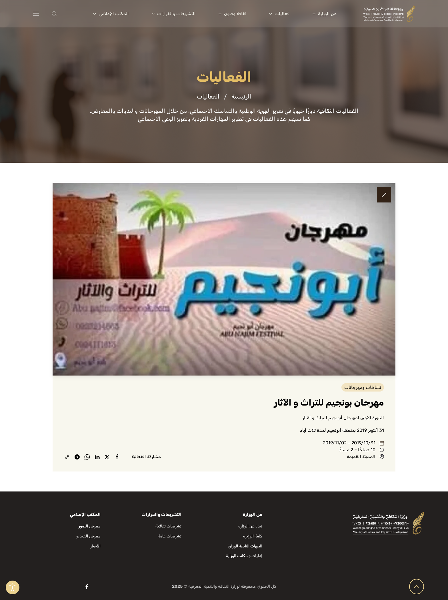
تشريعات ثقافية (168, 526)
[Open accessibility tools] (12, 587)
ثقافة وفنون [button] (232, 13)
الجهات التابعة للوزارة (245, 546)
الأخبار (95, 546)
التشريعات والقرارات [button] (173, 13)
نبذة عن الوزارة (250, 526)
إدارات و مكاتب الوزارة (244, 555)
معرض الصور (90, 526)
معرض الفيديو (88, 536)
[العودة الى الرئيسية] (389, 13)
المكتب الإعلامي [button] (111, 13)
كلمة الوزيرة (252, 536)
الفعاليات (208, 96)
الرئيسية (241, 96)
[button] (66, 13)
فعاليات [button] (279, 13)
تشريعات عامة (169, 536)
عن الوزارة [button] (324, 13)
